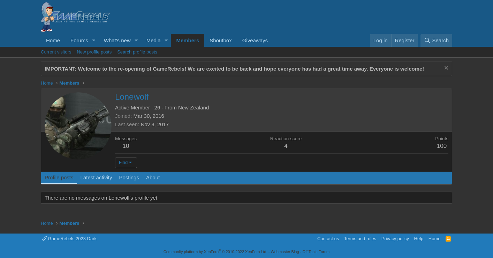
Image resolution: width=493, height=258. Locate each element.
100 (442, 146)
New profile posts (94, 52)
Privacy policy (395, 238)
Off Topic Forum (315, 252)
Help (419, 238)
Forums (79, 40)
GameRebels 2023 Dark (69, 238)
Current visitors (56, 52)
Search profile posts (137, 52)
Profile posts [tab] (59, 177)
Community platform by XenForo (215, 252)
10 (126, 146)
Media (153, 40)
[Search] (436, 40)
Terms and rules (360, 238)
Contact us (328, 238)
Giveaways (255, 40)
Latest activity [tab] (96, 177)
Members (187, 40)
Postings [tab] (129, 177)
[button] (94, 40)
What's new (117, 40)
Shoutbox (221, 40)
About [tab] (153, 177)
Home (53, 40)
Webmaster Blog (285, 252)
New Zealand (193, 107)
